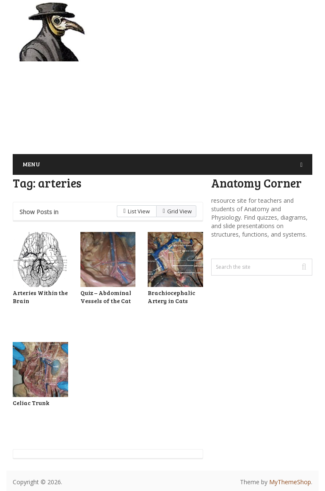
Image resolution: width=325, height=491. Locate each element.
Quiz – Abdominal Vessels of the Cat (105, 296)
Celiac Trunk (31, 403)
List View (137, 211)
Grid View (177, 211)
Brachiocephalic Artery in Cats (171, 296)
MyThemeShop (290, 482)
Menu (31, 164)
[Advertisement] (213, 73)
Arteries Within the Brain (40, 296)
